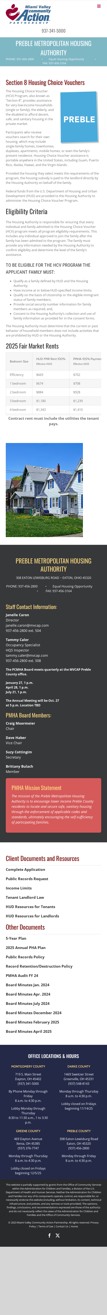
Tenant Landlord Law (25, 897)
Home (74, 1226)
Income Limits (19, 888)
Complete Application (25, 869)
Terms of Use (45, 1226)
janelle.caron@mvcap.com (27, 625)
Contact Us (62, 1226)
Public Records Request (27, 878)
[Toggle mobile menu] (99, 6)
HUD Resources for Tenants (30, 906)
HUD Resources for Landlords (32, 916)
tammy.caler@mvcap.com (27, 655)
